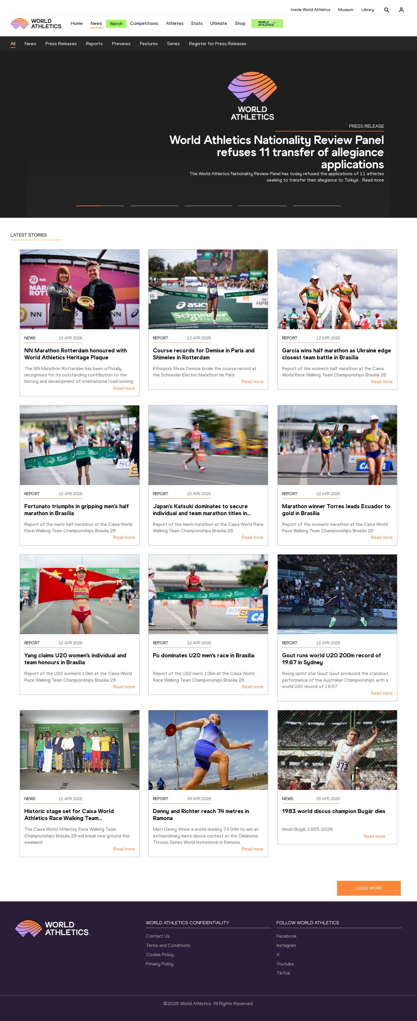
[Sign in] (401, 10)
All (12, 43)
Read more (373, 180)
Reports (94, 43)
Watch (116, 23)
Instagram (286, 945)
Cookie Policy (160, 954)
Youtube (285, 964)
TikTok (283, 973)
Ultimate (218, 23)
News (96, 23)
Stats (197, 23)
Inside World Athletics (310, 9)
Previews (121, 43)
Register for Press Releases (217, 43)
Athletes (175, 23)
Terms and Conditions (168, 945)
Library (367, 9)
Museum (345, 9)
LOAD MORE (369, 888)
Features (149, 43)
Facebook (287, 936)
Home (77, 23)
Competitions (144, 23)
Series (173, 43)
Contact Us (158, 936)
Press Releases (61, 43)
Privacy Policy (159, 964)
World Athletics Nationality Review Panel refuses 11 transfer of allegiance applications (276, 151)
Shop (240, 23)
